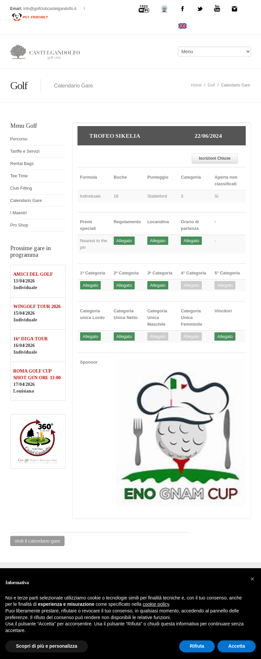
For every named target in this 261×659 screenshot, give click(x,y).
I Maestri (18, 212)
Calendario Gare (26, 200)
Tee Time (19, 175)
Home (196, 85)
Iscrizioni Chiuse (214, 158)
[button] (252, 579)
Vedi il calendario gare (38, 541)
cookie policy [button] (156, 604)
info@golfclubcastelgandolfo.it (50, 8)
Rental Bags (22, 163)
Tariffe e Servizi (25, 151)
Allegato (124, 240)
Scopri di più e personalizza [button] (46, 646)
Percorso (19, 138)
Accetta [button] (236, 646)
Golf (211, 85)
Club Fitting (21, 188)
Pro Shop (19, 225)
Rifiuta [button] (197, 646)
